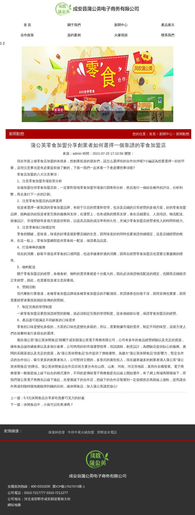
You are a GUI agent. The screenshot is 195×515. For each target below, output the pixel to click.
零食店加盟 (45, 161)
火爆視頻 (121, 35)
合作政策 (27, 35)
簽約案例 (74, 35)
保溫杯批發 (56, 432)
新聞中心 (121, 25)
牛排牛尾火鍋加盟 (81, 432)
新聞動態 (182, 134)
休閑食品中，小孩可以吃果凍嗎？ (48, 404)
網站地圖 (14, 505)
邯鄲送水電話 (107, 432)
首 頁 (27, 25)
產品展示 (167, 25)
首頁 (152, 134)
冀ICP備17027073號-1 (68, 486)
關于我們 (74, 25)
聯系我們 (167, 35)
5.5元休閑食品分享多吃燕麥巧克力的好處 (54, 398)
